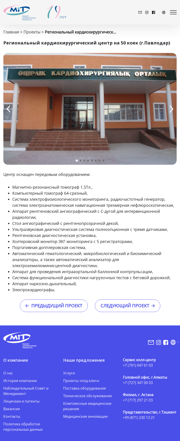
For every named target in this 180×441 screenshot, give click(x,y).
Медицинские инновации (85, 416)
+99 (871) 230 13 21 (139, 417)
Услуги (69, 373)
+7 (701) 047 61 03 (138, 365)
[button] (8, 109)
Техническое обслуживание (87, 395)
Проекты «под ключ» (81, 380)
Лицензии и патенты (21, 401)
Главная (11, 32)
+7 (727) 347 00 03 (138, 382)
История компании (20, 380)
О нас (8, 373)
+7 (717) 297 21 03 (138, 400)
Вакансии (11, 408)
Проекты (31, 32)
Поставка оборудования (84, 388)
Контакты (11, 416)
